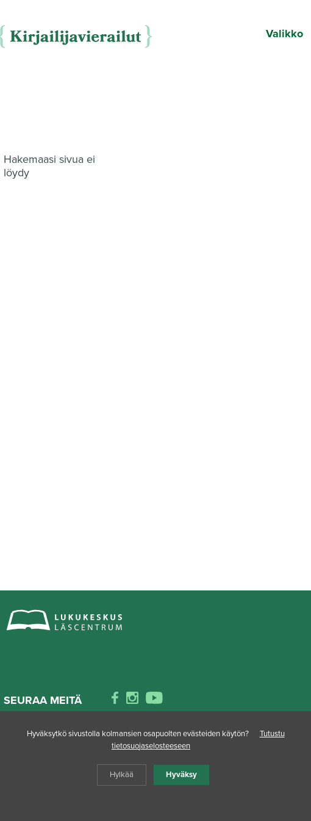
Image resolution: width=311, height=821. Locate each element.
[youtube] (154, 700)
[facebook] (115, 700)
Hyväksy (181, 775)
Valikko (284, 33)
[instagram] (132, 700)
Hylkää (122, 775)
